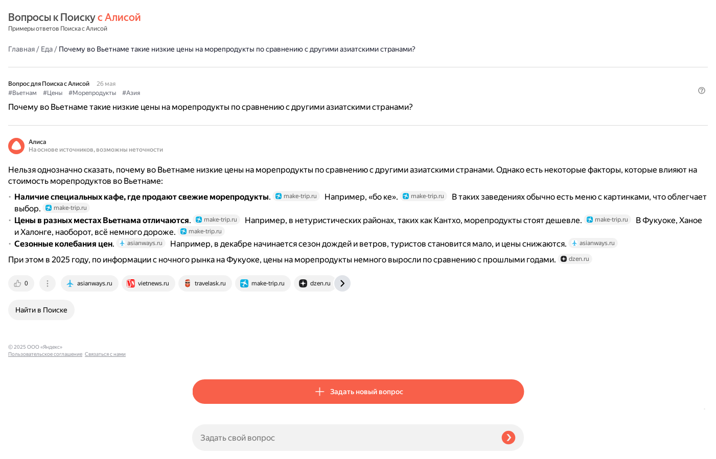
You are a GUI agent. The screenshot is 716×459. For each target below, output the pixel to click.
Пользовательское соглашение (45, 440)
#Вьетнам (206, 77)
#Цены (236, 77)
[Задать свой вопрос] (342, 437)
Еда (231, 22)
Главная (205, 22)
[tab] (206, 354)
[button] (518, 94)
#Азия (315, 77)
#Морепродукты (276, 77)
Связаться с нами (28, 447)
